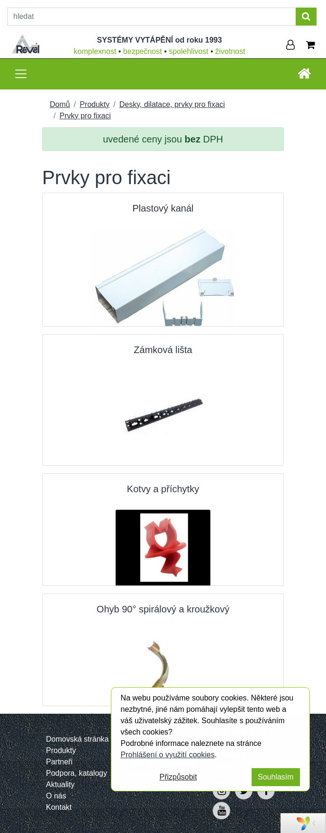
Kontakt (59, 807)
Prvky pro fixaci (84, 116)
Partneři (59, 762)
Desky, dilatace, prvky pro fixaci (172, 104)
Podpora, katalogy (76, 773)
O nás (56, 796)
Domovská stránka (77, 739)
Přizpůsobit (178, 777)
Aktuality (60, 784)
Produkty (94, 104)
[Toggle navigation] (21, 73)
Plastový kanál (163, 208)
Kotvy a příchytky (163, 489)
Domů (60, 104)
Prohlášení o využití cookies (168, 755)
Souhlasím (276, 777)
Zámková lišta (163, 350)
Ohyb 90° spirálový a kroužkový (163, 609)
